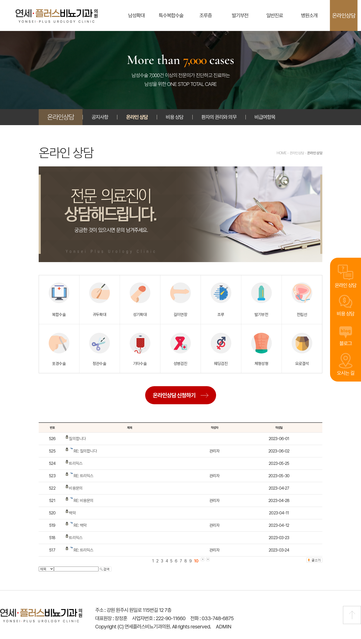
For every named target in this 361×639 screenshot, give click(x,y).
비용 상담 (345, 313)
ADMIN (223, 627)
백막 (72, 513)
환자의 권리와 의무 (218, 117)
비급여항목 (265, 117)
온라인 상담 (345, 284)
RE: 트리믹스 (83, 475)
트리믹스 (76, 463)
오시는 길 (345, 373)
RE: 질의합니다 (85, 451)
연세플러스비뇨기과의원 (56, 16)
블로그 (345, 342)
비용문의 (76, 488)
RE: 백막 (80, 525)
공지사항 (100, 117)
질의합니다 (77, 438)
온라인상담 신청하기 (174, 395)
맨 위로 (352, 615)
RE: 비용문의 (83, 500)
